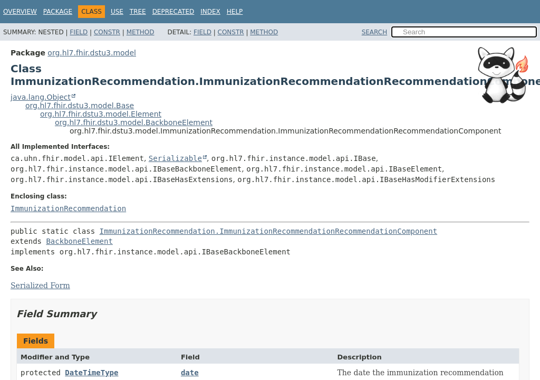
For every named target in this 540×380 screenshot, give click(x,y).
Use (117, 11)
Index (210, 11)
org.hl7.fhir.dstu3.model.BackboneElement (134, 122)
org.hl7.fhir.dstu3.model (91, 53)
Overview (20, 11)
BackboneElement (79, 241)
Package (57, 11)
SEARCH (375, 32)
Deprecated (173, 11)
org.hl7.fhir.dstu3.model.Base (79, 105)
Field (79, 32)
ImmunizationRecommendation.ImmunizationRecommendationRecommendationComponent (269, 231)
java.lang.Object (41, 97)
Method (141, 32)
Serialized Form (40, 285)
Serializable (175, 158)
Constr (107, 32)
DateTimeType (91, 372)
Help (235, 11)
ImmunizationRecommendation (68, 208)
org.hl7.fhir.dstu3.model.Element (100, 114)
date (190, 372)
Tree (138, 11)
